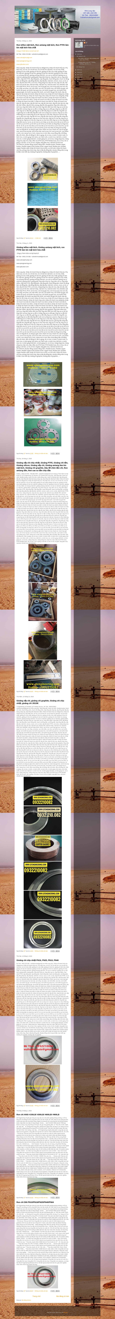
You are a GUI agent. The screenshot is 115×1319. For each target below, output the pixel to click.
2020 (78, 54)
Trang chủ (36, 1296)
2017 (78, 74)
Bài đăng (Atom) (26, 1300)
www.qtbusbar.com (22, 64)
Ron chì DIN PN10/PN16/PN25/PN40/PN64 (35, 1202)
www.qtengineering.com (24, 61)
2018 (78, 72)
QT (86, 42)
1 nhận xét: (38, 238)
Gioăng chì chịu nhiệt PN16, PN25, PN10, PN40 (37, 960)
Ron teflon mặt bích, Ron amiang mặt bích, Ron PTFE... (88, 59)
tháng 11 (81, 56)
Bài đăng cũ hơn (62, 1296)
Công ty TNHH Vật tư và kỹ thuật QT (27, 51)
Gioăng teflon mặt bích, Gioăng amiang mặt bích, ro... (86, 63)
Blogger (66, 1312)
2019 (78, 70)
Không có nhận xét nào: (41, 453)
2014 (78, 79)
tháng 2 (81, 67)
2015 (78, 77)
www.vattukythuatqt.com (24, 57)
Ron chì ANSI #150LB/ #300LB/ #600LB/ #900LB (37, 1115)
